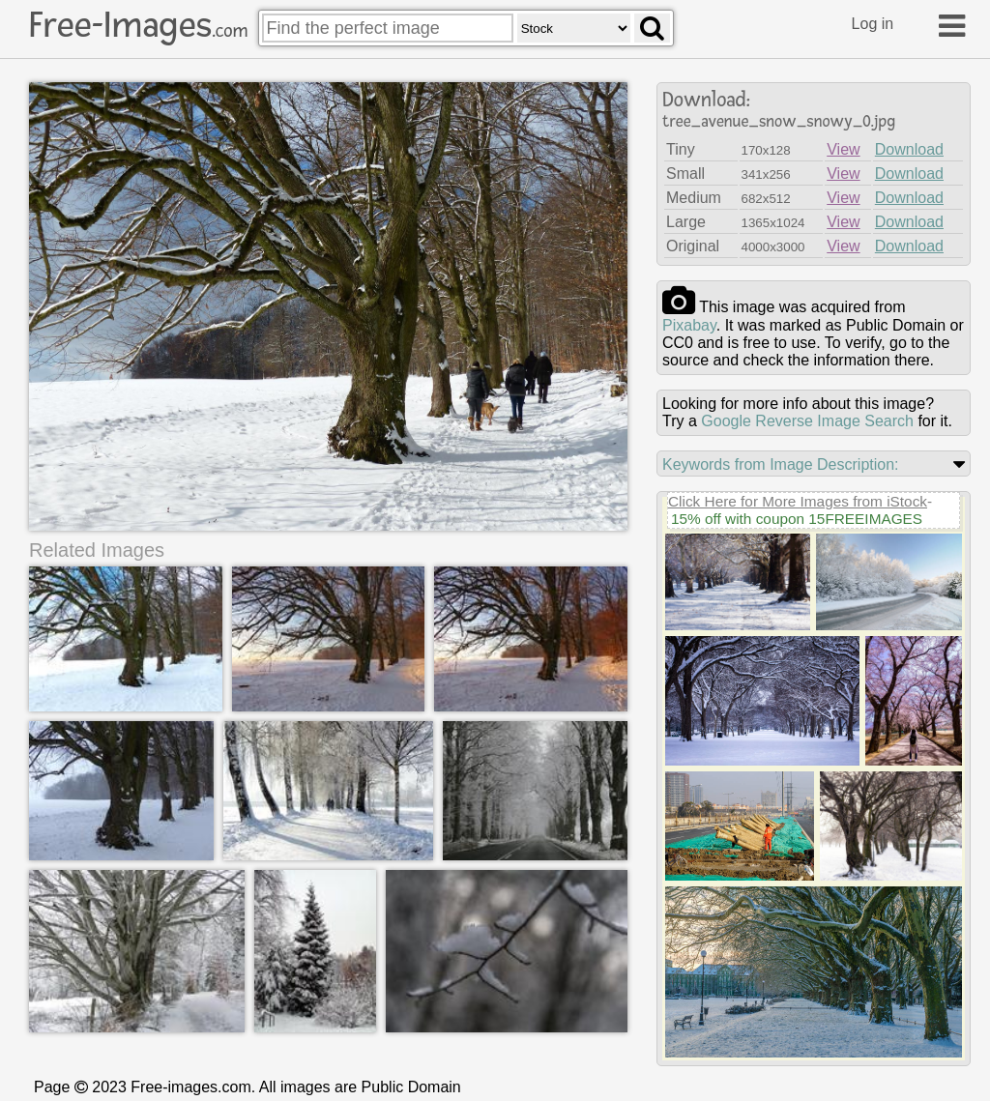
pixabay (689, 325)
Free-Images (138, 25)
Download (909, 149)
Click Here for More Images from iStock (797, 501)
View (843, 149)
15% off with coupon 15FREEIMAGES (796, 518)
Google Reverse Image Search (807, 421)
